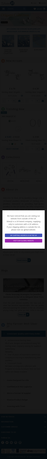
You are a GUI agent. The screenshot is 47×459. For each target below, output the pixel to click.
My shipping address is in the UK (23, 235)
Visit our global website (23, 241)
